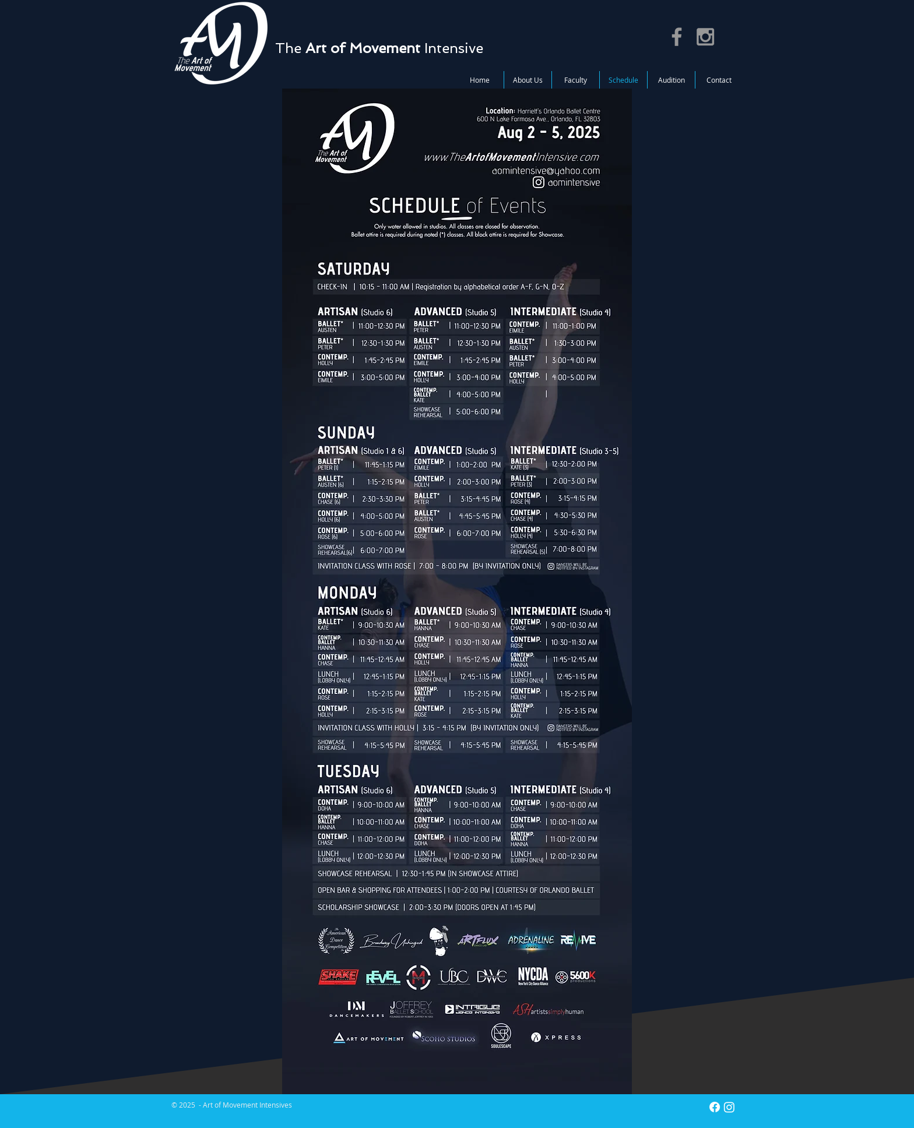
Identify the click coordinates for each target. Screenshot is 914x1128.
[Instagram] (729, 1107)
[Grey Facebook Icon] (677, 36)
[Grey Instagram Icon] (705, 36)
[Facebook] (715, 1107)
